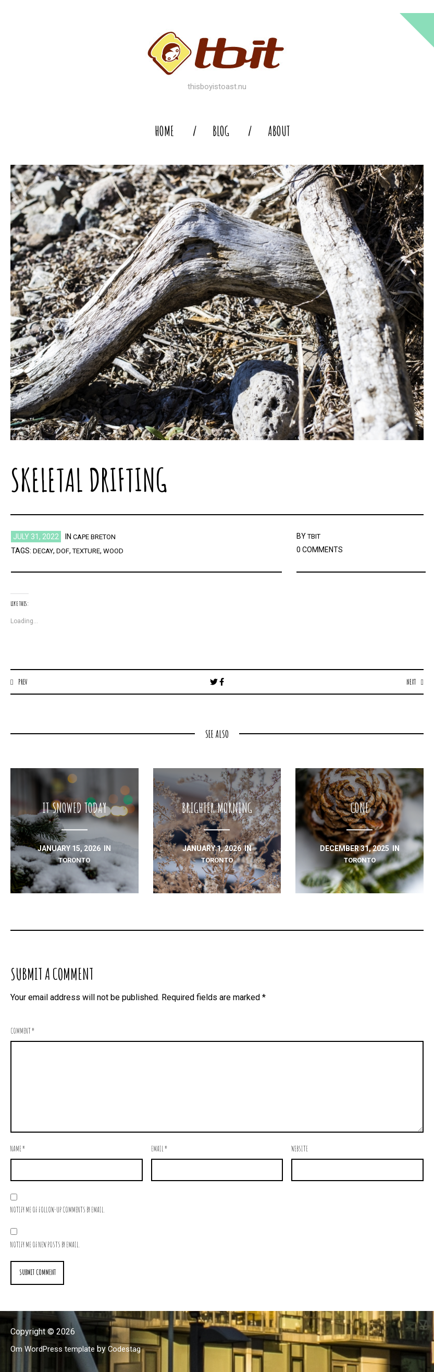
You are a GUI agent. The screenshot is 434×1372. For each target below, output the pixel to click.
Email (159, 1149)
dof (64, 551)
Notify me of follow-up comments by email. (57, 1210)
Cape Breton (97, 536)
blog (221, 131)
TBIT (315, 536)
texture (90, 551)
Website (299, 1149)
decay (44, 551)
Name (18, 1149)
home (164, 131)
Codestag (132, 1350)
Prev (24, 681)
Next (409, 681)
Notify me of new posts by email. (45, 1245)
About (279, 131)
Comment (22, 1031)
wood (119, 551)
